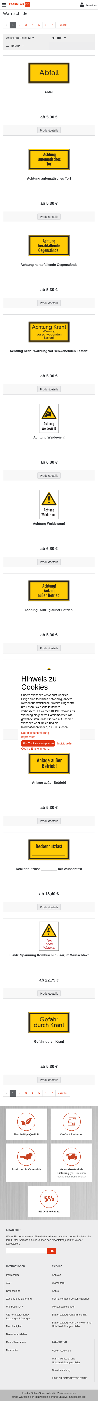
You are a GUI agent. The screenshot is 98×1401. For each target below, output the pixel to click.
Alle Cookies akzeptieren (38, 743)
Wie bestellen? (14, 1306)
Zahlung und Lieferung (19, 1298)
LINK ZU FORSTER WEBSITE (69, 1378)
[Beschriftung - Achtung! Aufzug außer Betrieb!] (49, 591)
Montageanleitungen (63, 1306)
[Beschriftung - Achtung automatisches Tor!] (49, 159)
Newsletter (12, 1350)
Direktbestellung (61, 1370)
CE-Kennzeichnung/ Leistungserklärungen (18, 1316)
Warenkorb (58, 1283)
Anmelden (88, 4)
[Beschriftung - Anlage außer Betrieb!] (49, 763)
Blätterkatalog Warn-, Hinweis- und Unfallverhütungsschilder (71, 1324)
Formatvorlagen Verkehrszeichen (70, 1298)
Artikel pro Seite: (20, 37)
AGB (8, 1283)
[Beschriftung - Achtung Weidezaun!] (49, 504)
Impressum (12, 1275)
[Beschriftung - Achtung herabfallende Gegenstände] (49, 245)
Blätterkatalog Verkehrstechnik (69, 1314)
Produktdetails (49, 130)
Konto (55, 1291)
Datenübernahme (16, 1342)
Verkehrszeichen (61, 1350)
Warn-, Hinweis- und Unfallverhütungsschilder (66, 1360)
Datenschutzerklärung (35, 732)
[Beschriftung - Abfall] (49, 73)
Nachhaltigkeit (14, 1326)
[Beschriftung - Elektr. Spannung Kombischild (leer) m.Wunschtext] (49, 936)
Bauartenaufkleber (16, 1334)
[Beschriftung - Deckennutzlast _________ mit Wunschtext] (49, 849)
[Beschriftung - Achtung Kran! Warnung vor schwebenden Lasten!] (49, 332)
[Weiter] (62, 25)
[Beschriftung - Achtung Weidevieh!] (49, 418)
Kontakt (56, 1275)
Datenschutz (13, 1291)
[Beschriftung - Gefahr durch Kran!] (49, 1022)
